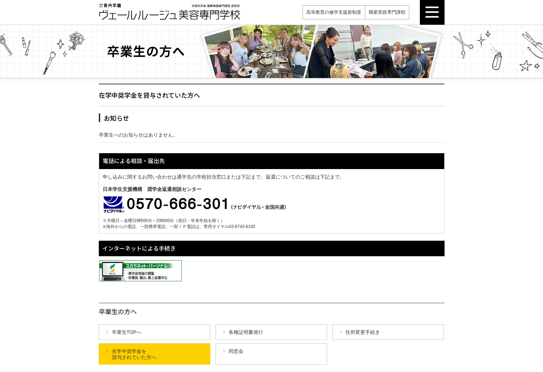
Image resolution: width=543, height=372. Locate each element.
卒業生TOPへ (127, 332)
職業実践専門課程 (387, 12)
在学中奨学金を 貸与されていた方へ (134, 354)
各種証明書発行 (246, 332)
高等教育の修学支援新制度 (333, 12)
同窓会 (236, 351)
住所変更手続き (362, 332)
